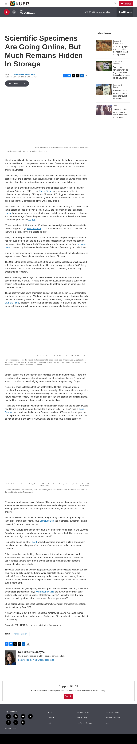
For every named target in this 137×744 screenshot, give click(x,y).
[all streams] (125, 12)
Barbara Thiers (12, 303)
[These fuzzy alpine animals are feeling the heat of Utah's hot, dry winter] (104, 45)
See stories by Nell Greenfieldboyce (36, 659)
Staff (49, 723)
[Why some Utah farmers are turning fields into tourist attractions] (104, 89)
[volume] (14, 12)
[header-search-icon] (115, 4)
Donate (127, 3)
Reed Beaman (34, 228)
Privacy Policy (82, 718)
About (50, 712)
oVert (34, 542)
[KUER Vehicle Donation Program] (114, 197)
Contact (51, 718)
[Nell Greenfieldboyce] (10, 657)
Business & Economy (117, 63)
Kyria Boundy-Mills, (45, 592)
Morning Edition (20, 634)
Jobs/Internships (83, 712)
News (115, 106)
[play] (7, 12)
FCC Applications (112, 712)
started (8, 213)
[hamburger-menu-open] (6, 3)
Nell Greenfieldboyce (24, 74)
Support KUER (68, 686)
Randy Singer (45, 191)
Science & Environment (118, 42)
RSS (107, 723)
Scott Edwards (47, 521)
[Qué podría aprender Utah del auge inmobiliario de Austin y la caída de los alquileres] (104, 66)
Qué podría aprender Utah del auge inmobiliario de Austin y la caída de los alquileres (121, 72)
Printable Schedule (113, 718)
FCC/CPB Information (85, 723)
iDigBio (31, 219)
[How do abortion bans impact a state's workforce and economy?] (104, 110)
